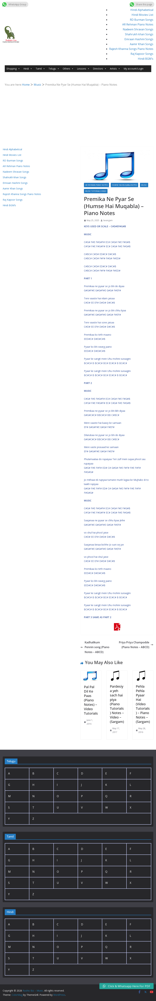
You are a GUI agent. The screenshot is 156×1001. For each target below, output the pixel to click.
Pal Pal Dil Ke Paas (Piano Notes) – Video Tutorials (91, 700)
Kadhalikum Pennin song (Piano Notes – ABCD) (95, 647)
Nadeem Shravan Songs (138, 29)
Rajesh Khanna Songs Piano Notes (131, 49)
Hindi (27, 68)
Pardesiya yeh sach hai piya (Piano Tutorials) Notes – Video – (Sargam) (117, 704)
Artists (115, 68)
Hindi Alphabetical (141, 10)
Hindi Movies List (142, 15)
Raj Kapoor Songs (142, 54)
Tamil (40, 68)
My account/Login (133, 68)
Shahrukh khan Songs (139, 34)
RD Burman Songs (141, 20)
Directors (99, 68)
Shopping (13, 68)
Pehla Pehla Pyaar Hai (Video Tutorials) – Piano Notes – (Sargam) (143, 704)
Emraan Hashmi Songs (138, 39)
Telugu (53, 68)
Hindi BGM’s (145, 59)
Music (144, 185)
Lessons (83, 68)
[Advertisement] (78, 112)
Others (68, 68)
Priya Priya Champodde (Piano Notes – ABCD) (136, 644)
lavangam (108, 220)
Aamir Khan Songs (141, 44)
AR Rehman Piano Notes (137, 24)
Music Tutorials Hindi (95, 191)
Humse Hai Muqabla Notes (124, 185)
